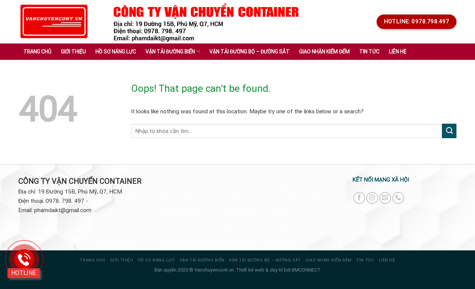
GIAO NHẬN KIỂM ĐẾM (328, 260)
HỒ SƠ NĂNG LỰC (156, 260)
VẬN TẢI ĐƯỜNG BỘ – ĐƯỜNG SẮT (265, 260)
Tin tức (365, 260)
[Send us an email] (385, 198)
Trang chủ (37, 52)
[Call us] (398, 198)
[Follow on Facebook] (359, 198)
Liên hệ (397, 52)
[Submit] (449, 131)
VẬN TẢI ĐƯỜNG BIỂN (202, 260)
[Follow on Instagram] (372, 198)
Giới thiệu (73, 52)
